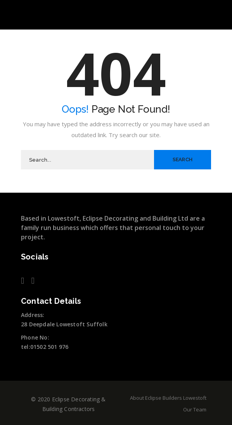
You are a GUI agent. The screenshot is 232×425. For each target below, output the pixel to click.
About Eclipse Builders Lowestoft (168, 397)
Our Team (194, 409)
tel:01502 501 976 (44, 346)
